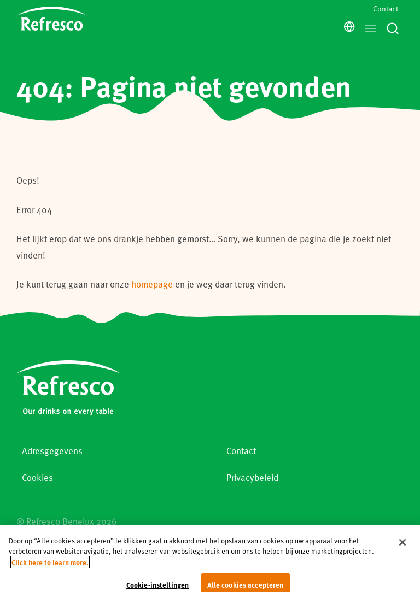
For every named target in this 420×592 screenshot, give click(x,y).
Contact (385, 8)
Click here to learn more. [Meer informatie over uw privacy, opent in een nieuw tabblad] (50, 569)
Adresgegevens (52, 450)
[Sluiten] (402, 549)
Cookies (37, 477)
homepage (152, 284)
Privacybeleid (252, 477)
